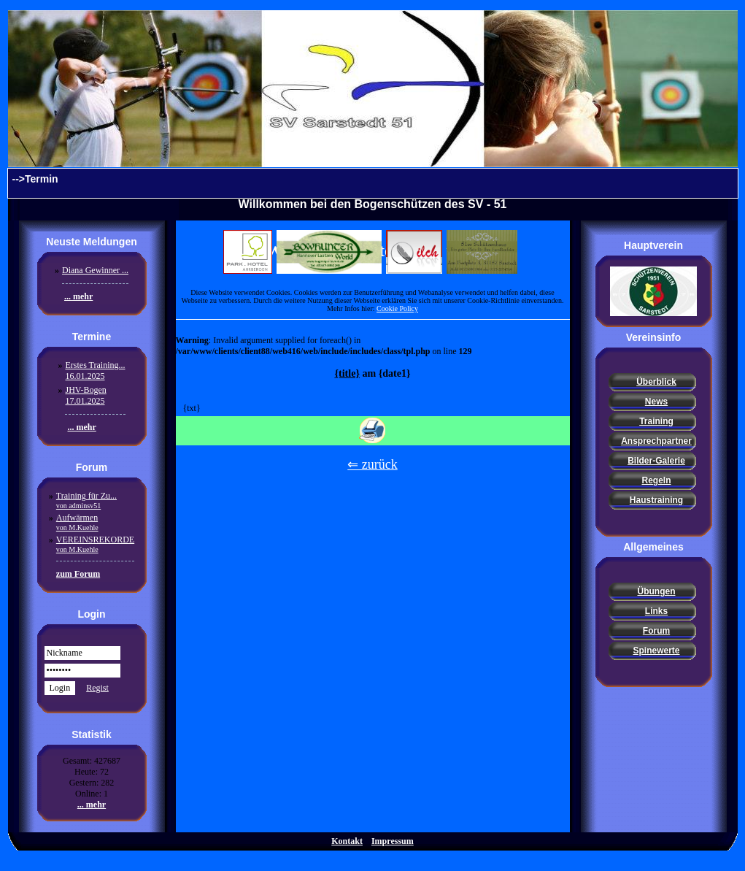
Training (656, 421)
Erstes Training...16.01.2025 (95, 370)
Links (656, 611)
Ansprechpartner (656, 441)
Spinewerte (656, 650)
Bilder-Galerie (656, 461)
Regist (97, 688)
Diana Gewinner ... (95, 270)
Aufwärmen (77, 522)
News (656, 401)
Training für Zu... (86, 500)
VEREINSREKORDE (95, 543)
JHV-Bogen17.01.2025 (85, 395)
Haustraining (656, 500)
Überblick (656, 382)
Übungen (657, 591)
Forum (656, 631)
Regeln (656, 480)
